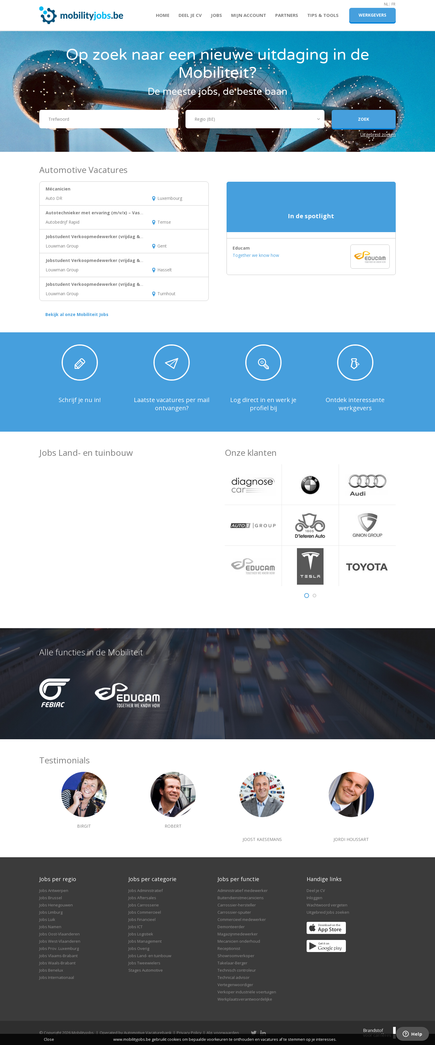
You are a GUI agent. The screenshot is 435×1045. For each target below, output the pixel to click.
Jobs (216, 15)
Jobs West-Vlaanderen (59, 941)
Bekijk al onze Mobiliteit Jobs (76, 314)
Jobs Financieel (142, 919)
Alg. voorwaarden (223, 1032)
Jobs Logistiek (140, 934)
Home (162, 15)
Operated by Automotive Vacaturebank (136, 1032)
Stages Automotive (145, 970)
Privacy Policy (189, 1032)
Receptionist (229, 948)
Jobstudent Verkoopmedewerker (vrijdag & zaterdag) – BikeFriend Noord (125, 284)
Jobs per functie (238, 879)
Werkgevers (372, 15)
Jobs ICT (135, 926)
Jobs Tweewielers (144, 963)
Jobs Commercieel (144, 912)
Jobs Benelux (51, 970)
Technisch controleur (237, 970)
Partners (286, 15)
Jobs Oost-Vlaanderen (59, 934)
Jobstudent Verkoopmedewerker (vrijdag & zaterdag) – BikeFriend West (124, 236)
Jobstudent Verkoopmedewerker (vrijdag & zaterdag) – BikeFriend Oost (124, 260)
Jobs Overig (138, 948)
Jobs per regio (57, 879)
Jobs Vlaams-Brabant (58, 955)
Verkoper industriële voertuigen (247, 992)
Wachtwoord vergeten (327, 905)
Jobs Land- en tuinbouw (149, 955)
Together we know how (256, 255)
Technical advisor (234, 977)
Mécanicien (58, 189)
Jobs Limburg (51, 912)
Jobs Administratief (145, 890)
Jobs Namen (50, 926)
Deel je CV (190, 15)
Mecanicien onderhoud (239, 941)
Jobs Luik (47, 919)
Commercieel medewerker (242, 919)
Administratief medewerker (243, 890)
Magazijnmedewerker (238, 934)
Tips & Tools (323, 15)
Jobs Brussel (50, 897)
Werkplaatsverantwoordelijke (245, 999)
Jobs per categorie (152, 879)
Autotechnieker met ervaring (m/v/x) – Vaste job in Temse (110, 213)
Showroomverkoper (236, 955)
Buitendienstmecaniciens (241, 897)
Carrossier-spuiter (234, 912)
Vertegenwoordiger (235, 984)
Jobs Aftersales (142, 897)
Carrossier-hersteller (237, 905)
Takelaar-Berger (232, 963)
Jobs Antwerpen (53, 890)
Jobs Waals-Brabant (57, 963)
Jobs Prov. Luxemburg (59, 948)
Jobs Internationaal (56, 977)
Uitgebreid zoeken (378, 134)
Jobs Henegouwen (56, 905)
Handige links (324, 879)
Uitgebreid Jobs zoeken (328, 912)
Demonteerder (231, 926)
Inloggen (314, 897)
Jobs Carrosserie (143, 905)
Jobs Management (145, 941)
